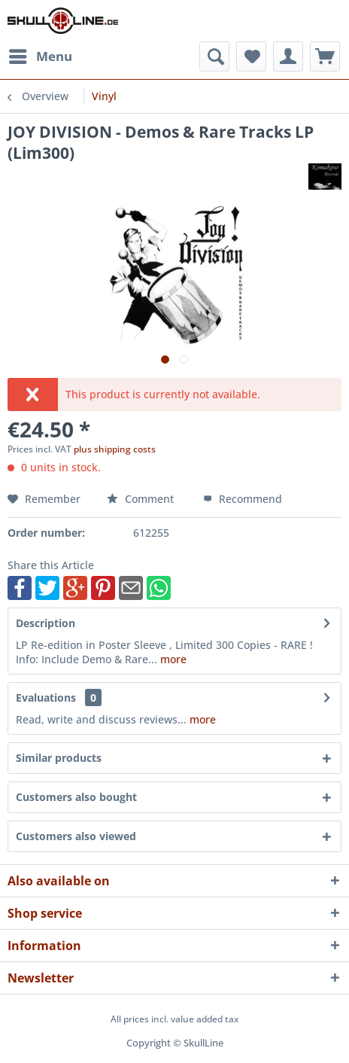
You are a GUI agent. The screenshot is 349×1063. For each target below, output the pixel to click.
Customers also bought (76, 797)
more (172, 659)
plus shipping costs (115, 449)
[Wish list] (251, 56)
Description (45, 623)
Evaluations (46, 697)
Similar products (59, 758)
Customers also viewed (76, 836)
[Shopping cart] (325, 56)
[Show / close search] (214, 56)
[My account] (288, 56)
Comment (142, 499)
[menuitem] (40, 56)
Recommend (242, 499)
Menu (40, 54)
